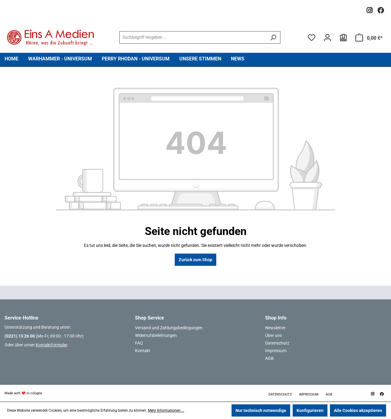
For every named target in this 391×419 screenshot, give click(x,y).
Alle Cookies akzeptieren (358, 410)
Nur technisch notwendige (261, 410)
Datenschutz (277, 343)
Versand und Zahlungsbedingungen (169, 327)
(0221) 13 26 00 (20, 336)
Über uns (273, 335)
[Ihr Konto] (327, 37)
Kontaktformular (51, 344)
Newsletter (275, 327)
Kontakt (142, 350)
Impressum (276, 350)
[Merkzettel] (312, 37)
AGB (269, 358)
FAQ (139, 343)
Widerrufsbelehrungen (156, 335)
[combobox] (192, 37)
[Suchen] (273, 37)
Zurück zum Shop (195, 259)
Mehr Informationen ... (166, 410)
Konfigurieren (310, 410)
